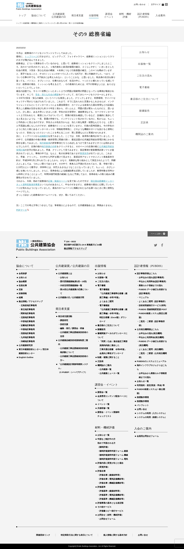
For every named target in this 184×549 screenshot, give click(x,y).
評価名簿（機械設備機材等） (112, 483)
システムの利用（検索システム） (152, 417)
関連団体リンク (43, 535)
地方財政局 (45, 143)
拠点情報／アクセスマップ (31, 301)
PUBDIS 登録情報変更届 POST (153, 309)
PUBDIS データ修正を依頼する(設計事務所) (153, 291)
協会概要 (23, 281)
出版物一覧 (102, 277)
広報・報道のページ (57, 181)
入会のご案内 (142, 428)
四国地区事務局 (28, 333)
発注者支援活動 (65, 316)
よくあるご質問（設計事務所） (153, 301)
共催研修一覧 (103, 408)
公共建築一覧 (105, 369)
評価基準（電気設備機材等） (112, 495)
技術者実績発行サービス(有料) (152, 305)
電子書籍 (101, 285)
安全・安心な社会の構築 (47, 94)
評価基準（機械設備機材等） (112, 499)
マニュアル (144, 297)
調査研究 (64, 320)
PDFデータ (21, 210)
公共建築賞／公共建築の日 (72, 266)
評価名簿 (101, 471)
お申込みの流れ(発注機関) (150, 333)
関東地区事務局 (28, 313)
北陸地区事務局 (28, 317)
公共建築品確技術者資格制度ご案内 (73, 342)
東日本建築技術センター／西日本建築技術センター (34, 351)
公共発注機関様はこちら (148, 329)
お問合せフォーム (107, 519)
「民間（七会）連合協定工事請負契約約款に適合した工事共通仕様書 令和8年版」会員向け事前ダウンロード (113, 347)
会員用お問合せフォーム (148, 436)
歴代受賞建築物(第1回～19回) (73, 281)
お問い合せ (142, 409)
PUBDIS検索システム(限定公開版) (153, 315)
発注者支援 (63, 308)
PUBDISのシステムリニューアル (151, 361)
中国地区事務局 (28, 329)
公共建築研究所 (26, 345)
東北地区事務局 (28, 309)
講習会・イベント (106, 384)
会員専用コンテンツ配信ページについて (112, 398)
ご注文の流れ (103, 281)
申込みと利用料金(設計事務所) (152, 281)
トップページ (31, 56)
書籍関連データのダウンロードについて (112, 335)
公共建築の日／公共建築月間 (71, 297)
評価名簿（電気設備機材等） (112, 479)
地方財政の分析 (49, 146)
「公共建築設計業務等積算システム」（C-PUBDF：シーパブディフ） (73, 368)
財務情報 (23, 293)
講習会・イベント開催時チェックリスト (108, 414)
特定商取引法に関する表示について (77, 535)
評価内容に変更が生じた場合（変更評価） (110, 465)
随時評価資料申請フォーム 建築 (113, 451)
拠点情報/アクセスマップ (75, 248)
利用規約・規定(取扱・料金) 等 (151, 385)
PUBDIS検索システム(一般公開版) (151, 391)
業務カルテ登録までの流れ (151, 285)
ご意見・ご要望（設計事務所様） (152, 323)
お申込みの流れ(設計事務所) (151, 277)
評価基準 (101, 487)
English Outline (26, 357)
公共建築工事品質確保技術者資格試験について (74, 350)
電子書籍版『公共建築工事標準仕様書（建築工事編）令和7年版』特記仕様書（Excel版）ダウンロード (113, 313)
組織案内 (44, 136)
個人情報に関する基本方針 (115, 535)
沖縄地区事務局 (28, 341)
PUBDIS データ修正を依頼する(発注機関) (153, 343)
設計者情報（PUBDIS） (149, 266)
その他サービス (104, 507)
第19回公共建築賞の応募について (74, 291)
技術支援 (64, 324)
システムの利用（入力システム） (152, 413)
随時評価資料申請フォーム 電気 (113, 459)
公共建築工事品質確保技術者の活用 (74, 334)
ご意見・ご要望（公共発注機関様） (153, 355)
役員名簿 (23, 285)
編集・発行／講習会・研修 (72, 328)
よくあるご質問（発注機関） (152, 349)
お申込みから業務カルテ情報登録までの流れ (153, 375)
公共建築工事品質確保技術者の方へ (74, 358)
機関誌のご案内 (104, 365)
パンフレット (143, 405)
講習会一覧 (102, 392)
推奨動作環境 (143, 397)
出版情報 (100, 266)
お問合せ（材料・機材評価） (110, 515)
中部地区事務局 (28, 321)
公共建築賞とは (65, 273)
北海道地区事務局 (29, 305)
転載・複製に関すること (108, 357)
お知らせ (23, 277)
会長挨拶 (23, 273)
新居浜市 (84, 153)
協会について (25, 266)
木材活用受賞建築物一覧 (71, 285)
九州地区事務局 (28, 337)
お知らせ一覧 (103, 435)
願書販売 (101, 329)
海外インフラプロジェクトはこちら (152, 367)
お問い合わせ (139, 4)
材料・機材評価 (105, 427)
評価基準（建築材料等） (110, 491)
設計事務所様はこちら (147, 273)
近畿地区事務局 (28, 325)
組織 (21, 297)
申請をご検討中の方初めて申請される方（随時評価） (106, 443)
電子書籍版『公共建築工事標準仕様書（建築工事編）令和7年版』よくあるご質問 (113, 295)
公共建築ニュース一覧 (109, 373)
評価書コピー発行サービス (111, 511)
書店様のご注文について (108, 325)
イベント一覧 (103, 404)
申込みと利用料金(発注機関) (151, 337)
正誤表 (100, 361)
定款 (21, 289)
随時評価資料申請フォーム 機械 (113, 455)
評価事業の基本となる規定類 (110, 503)
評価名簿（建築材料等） (110, 475)
